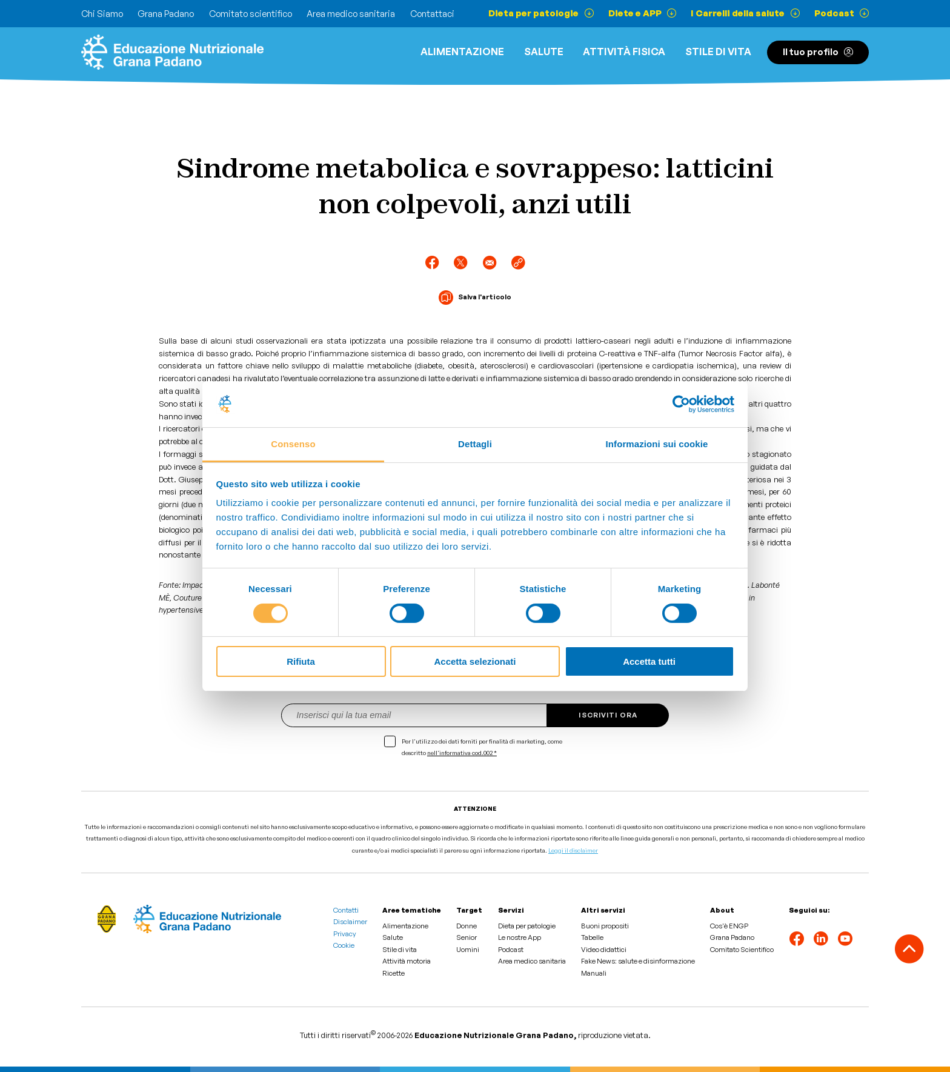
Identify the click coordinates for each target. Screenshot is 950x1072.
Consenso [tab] (293, 444)
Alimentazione (462, 51)
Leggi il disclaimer (573, 850)
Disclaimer (350, 921)
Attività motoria (406, 961)
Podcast (510, 949)
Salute (543, 51)
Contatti (346, 910)
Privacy (344, 934)
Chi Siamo (102, 13)
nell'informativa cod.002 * (462, 752)
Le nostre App (519, 937)
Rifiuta (301, 661)
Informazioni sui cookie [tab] (657, 444)
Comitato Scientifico (742, 949)
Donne (466, 926)
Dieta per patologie (527, 926)
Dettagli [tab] (475, 444)
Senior (466, 937)
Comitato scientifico (250, 13)
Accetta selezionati (475, 661)
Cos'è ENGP (729, 926)
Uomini (467, 949)
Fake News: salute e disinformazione (638, 961)
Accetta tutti (649, 661)
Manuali (593, 973)
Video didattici (603, 949)
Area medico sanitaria (351, 13)
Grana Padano (166, 13)
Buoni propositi (605, 926)
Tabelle (592, 937)
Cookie (343, 945)
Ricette (393, 973)
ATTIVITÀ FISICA (624, 51)
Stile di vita (718, 51)
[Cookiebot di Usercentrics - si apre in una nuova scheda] (681, 404)
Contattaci (432, 13)
